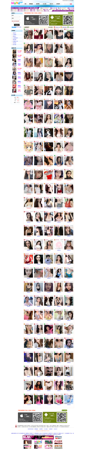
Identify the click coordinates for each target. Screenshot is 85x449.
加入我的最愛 (71, 0)
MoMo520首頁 (65, 0)
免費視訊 (59, 208)
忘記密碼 (19, 27)
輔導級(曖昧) (64, 27)
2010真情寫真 (45, 433)
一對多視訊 (29, 404)
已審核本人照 (15, 41)
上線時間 (14, 34)
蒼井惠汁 (19, 69)
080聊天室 (50, 433)
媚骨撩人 (19, 60)
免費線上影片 (61, 433)
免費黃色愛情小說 (14, 433)
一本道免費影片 (67, 433)
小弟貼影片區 (55, 433)
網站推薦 (14, 39)
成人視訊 (14, 44)
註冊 (17, 27)
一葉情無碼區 (36, 433)
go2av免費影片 (32, 434)
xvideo (40, 433)
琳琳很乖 (19, 52)
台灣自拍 (59, 434)
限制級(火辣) (58, 27)
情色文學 (55, 434)
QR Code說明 (64, 410)
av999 (36, 434)
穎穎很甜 (19, 56)
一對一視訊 (49, 208)
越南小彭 (19, 91)
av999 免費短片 (49, 434)
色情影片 (31, 433)
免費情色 (27, 433)
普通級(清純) (71, 27)
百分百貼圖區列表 (21, 433)
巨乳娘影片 (44, 434)
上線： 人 (16, 97)
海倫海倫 (19, 78)
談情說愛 (14, 42)
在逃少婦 (19, 82)
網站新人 (14, 36)
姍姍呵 (19, 65)
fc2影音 (40, 434)
